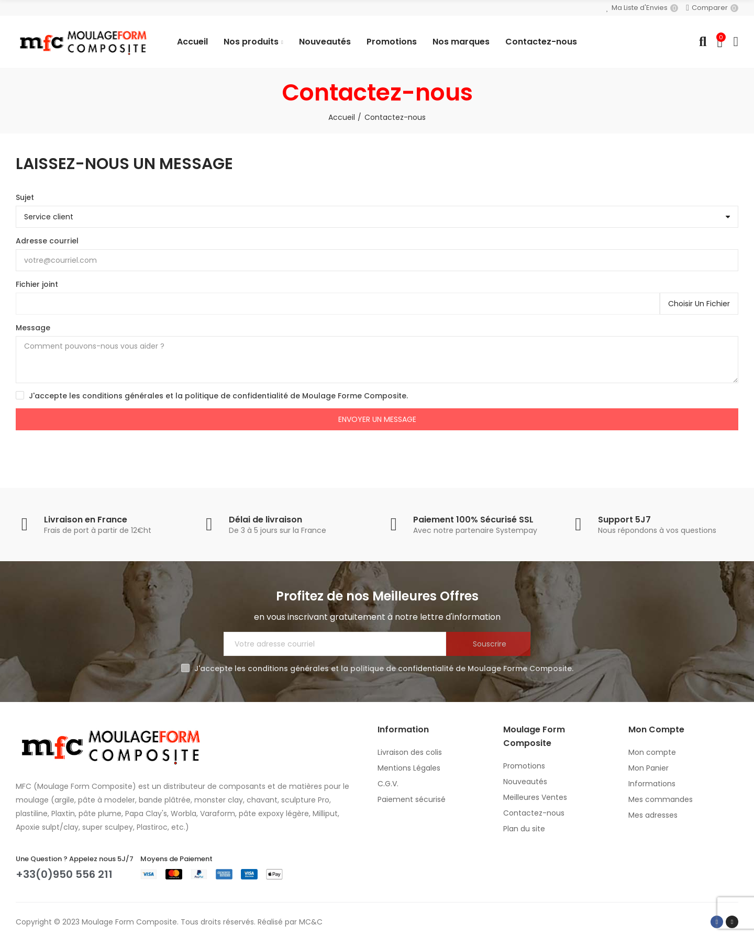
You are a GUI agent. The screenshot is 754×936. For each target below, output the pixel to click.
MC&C (311, 922)
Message (33, 327)
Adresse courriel (47, 241)
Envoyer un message (377, 419)
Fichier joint (37, 284)
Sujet (25, 197)
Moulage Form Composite (129, 922)
